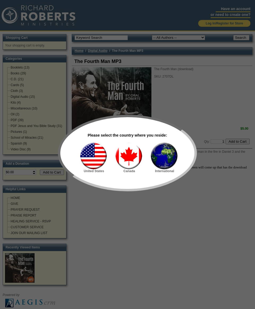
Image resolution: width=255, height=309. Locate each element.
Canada (129, 158)
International (164, 158)
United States (93, 158)
